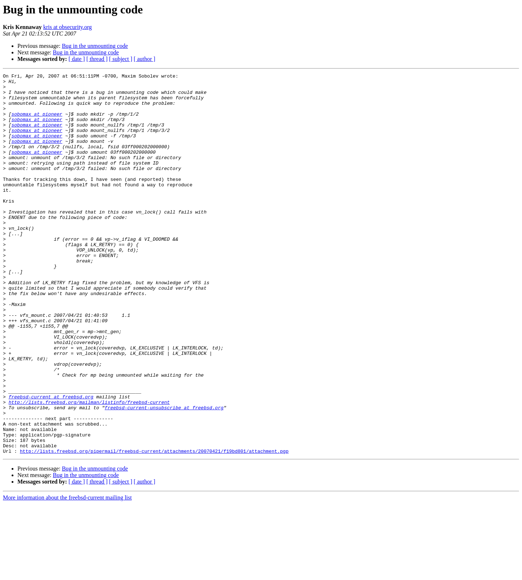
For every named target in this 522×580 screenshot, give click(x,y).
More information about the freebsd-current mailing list (67, 574)
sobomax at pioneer (36, 122)
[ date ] (77, 59)
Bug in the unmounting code (95, 46)
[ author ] (145, 59)
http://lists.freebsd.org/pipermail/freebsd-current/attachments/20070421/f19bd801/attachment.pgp (154, 527)
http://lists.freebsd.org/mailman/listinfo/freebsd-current (89, 468)
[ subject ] (120, 59)
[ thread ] (97, 59)
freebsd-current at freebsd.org (51, 462)
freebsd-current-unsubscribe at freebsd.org (164, 475)
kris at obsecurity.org (67, 27)
